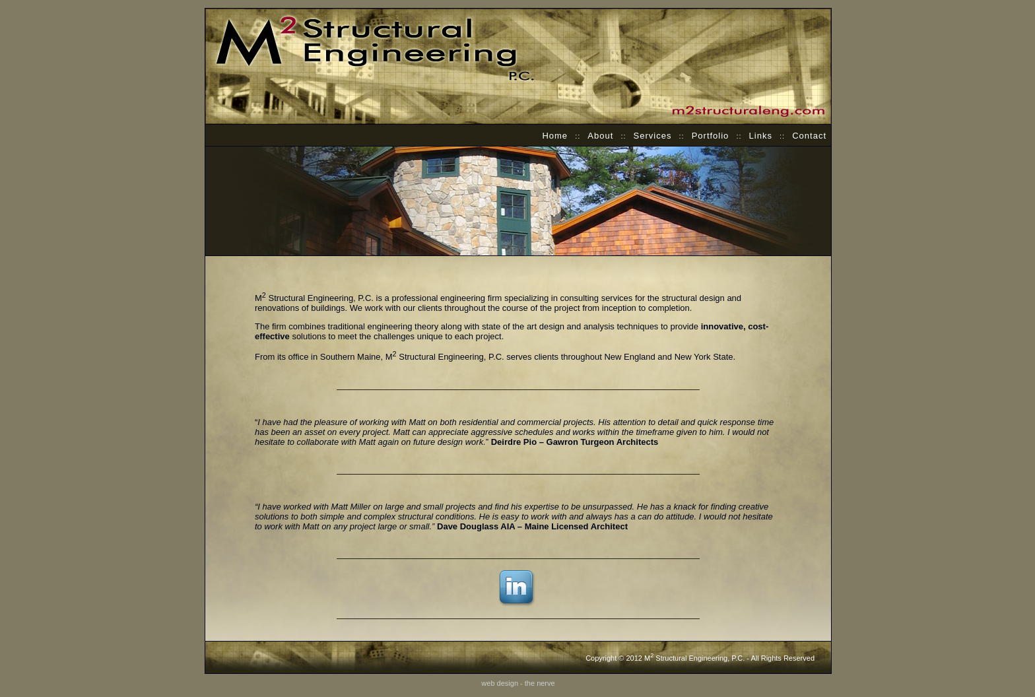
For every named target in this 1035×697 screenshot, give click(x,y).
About (600, 136)
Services (653, 136)
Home (555, 136)
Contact (809, 136)
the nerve (540, 683)
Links (760, 136)
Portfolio (710, 136)
